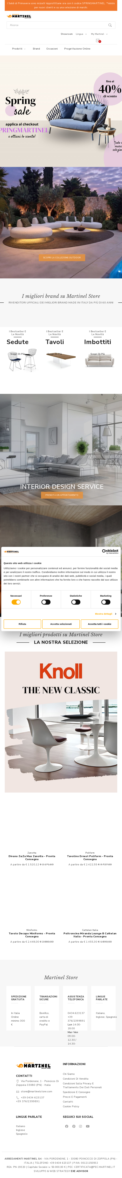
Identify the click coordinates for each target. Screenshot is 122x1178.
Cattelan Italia (90, 930)
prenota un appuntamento (61, 495)
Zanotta (31, 852)
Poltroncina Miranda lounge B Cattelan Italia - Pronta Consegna (90, 935)
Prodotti (19, 48)
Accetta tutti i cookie (99, 624)
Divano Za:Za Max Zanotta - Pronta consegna (32, 858)
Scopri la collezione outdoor (62, 257)
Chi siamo (69, 1074)
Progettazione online (77, 48)
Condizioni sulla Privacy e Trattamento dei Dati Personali (82, 1085)
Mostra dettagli (103, 613)
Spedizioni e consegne (76, 1092)
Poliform (90, 852)
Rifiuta (22, 624)
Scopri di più (17, 354)
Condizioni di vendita (75, 1079)
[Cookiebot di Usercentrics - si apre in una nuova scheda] (104, 551)
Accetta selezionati (61, 624)
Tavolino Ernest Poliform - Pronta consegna (90, 858)
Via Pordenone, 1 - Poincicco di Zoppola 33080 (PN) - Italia (37, 1083)
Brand (36, 48)
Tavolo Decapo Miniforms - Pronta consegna (32, 935)
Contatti (68, 1101)
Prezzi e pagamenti (75, 1097)
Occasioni (52, 48)
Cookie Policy (71, 1106)
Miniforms (32, 930)
